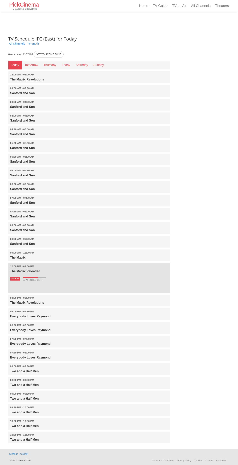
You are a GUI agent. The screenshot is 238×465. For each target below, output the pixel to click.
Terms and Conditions (163, 460)
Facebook (221, 460)
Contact (209, 460)
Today (15, 65)
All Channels (200, 6)
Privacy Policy (184, 460)
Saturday (82, 65)
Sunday (98, 65)
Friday (66, 65)
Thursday (49, 65)
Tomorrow (31, 65)
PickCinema (24, 6)
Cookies (198, 460)
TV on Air (179, 6)
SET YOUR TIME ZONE (48, 54)
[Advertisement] (89, 23)
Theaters (222, 6)
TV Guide (160, 6)
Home (143, 6)
